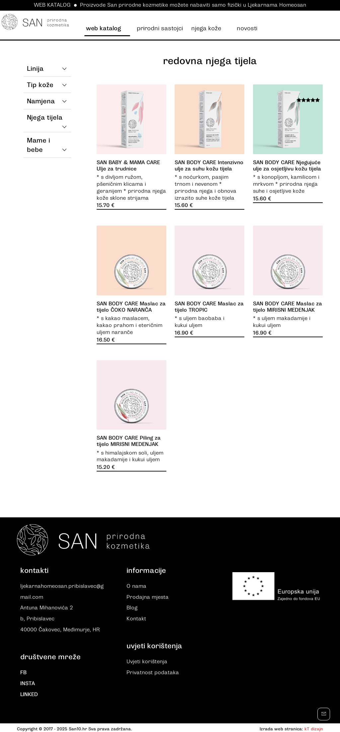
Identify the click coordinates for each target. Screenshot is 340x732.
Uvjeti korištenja (147, 661)
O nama (136, 586)
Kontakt (136, 618)
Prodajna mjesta (148, 597)
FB (23, 672)
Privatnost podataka (153, 672)
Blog (132, 608)
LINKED (29, 693)
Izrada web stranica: (281, 726)
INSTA (27, 682)
